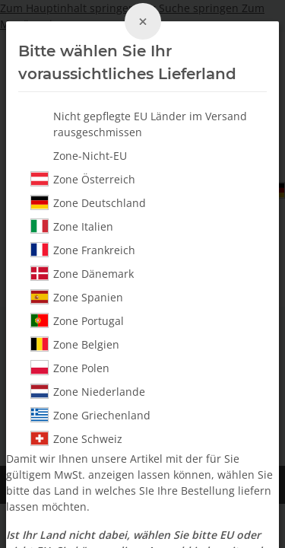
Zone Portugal (77, 320)
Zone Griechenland (90, 414)
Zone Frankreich (82, 249)
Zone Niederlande (87, 391)
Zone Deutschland (88, 202)
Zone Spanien (76, 296)
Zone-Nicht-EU (90, 155)
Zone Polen (69, 367)
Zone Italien (71, 226)
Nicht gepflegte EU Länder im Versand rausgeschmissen (150, 124)
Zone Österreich (82, 178)
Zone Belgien (74, 344)
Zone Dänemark (82, 273)
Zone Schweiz (76, 438)
